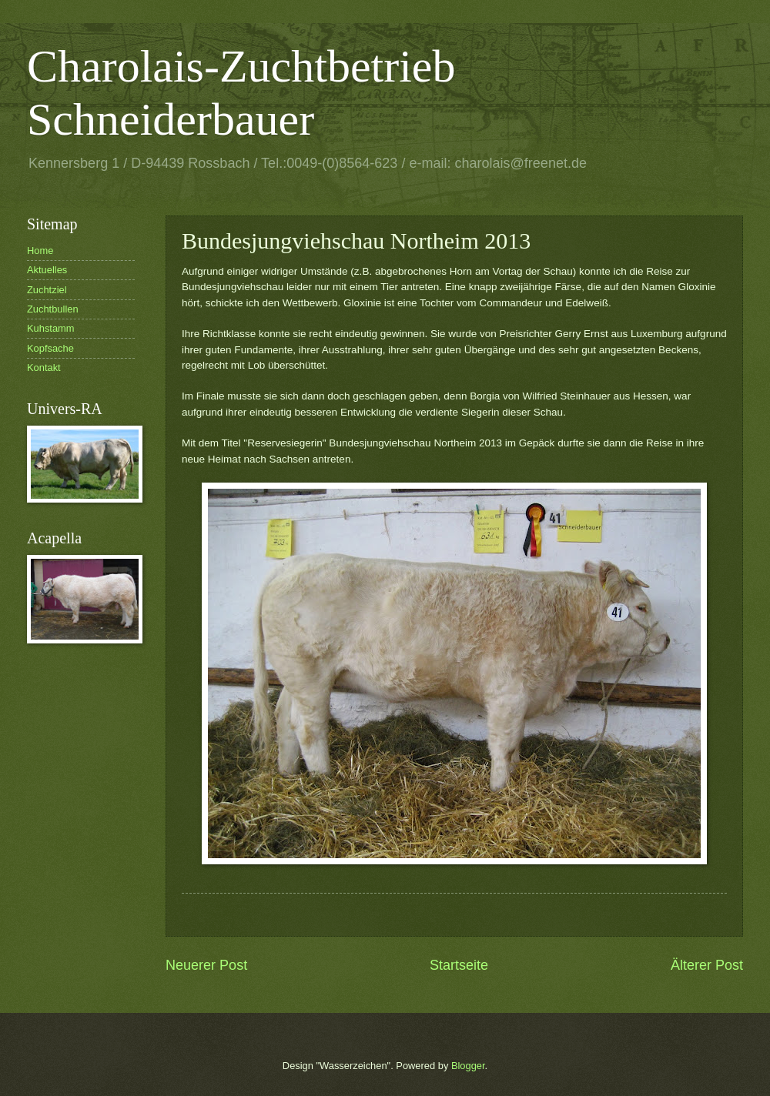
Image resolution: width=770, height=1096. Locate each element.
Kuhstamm (51, 328)
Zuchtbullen (53, 309)
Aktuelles (47, 270)
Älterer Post (707, 965)
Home (40, 250)
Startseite (459, 965)
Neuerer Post (206, 965)
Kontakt (44, 367)
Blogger (468, 1065)
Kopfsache (50, 348)
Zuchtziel (47, 290)
